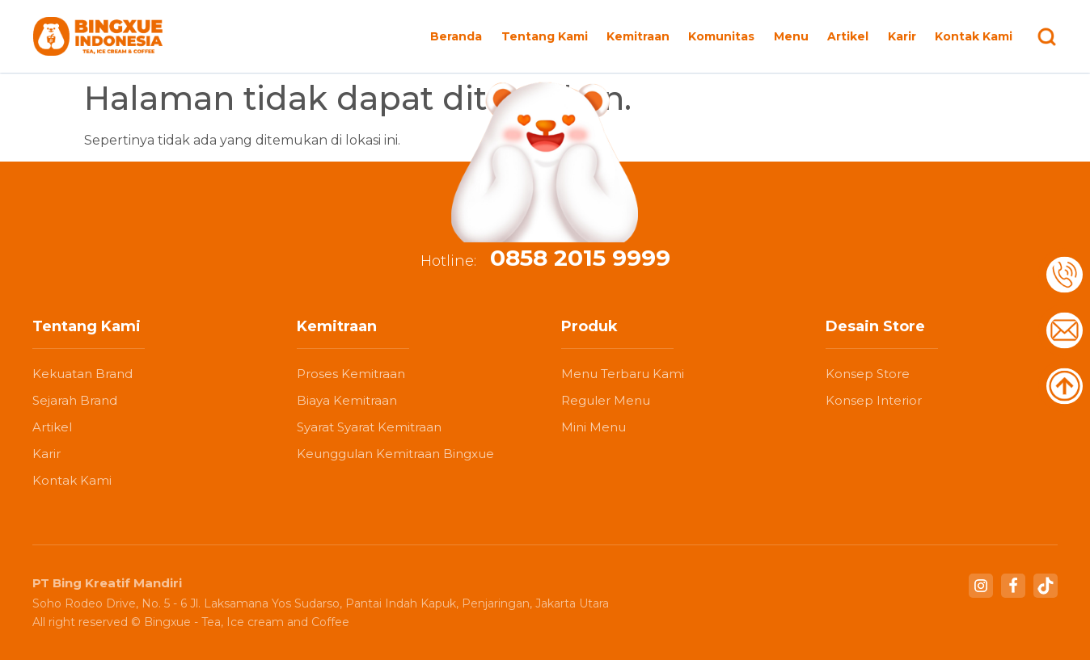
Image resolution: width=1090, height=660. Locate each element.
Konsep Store (868, 373)
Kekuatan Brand (82, 373)
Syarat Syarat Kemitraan (369, 427)
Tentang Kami (544, 36)
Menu (791, 36)
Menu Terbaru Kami (622, 373)
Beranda (456, 36)
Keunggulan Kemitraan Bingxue (395, 453)
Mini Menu (593, 427)
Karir (902, 36)
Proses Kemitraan (351, 373)
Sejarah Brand (74, 400)
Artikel (847, 36)
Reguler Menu (605, 400)
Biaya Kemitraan (347, 400)
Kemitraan (638, 36)
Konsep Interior (874, 400)
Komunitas (721, 36)
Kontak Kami (973, 36)
